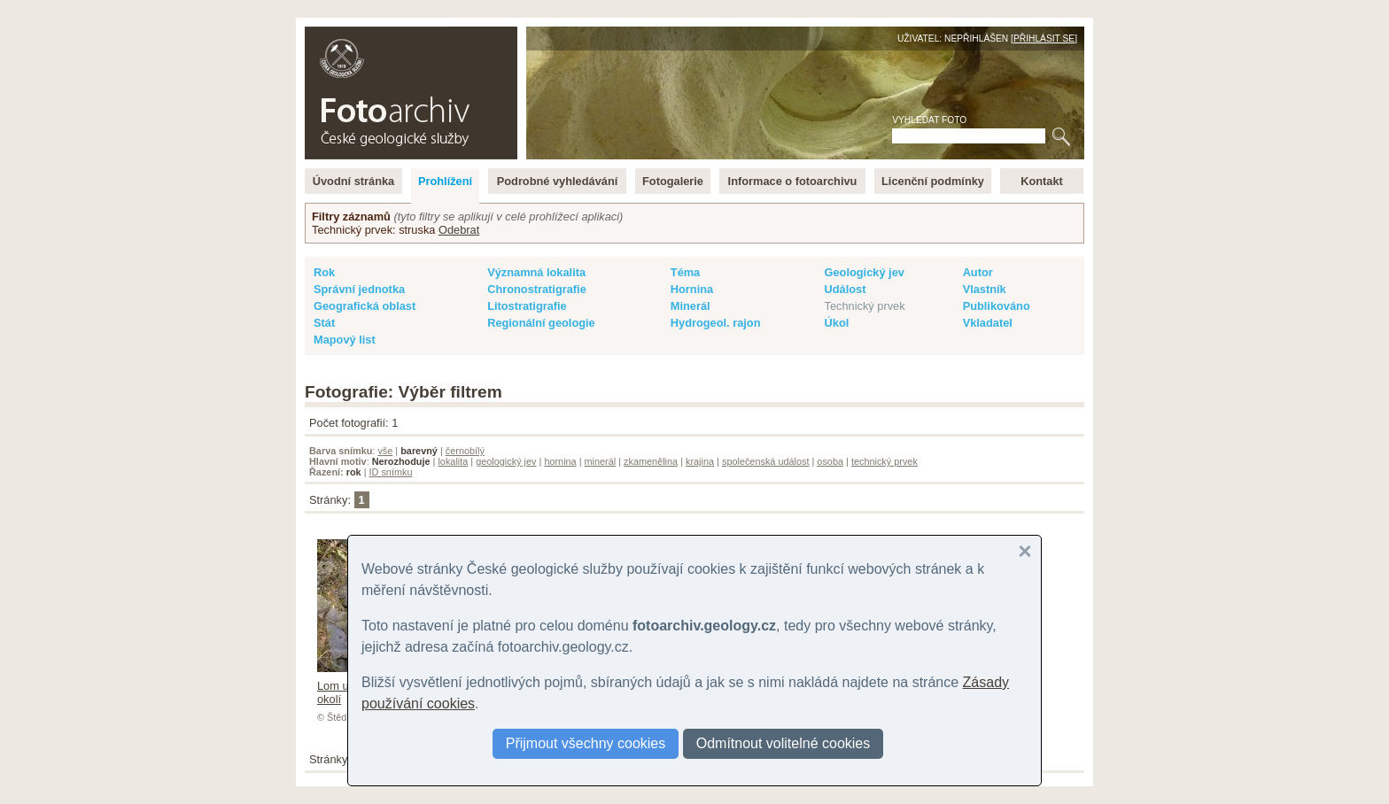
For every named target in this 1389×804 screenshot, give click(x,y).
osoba (830, 461)
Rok (324, 272)
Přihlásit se (1044, 38)
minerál (601, 461)
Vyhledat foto (929, 120)
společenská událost (766, 461)
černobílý (465, 450)
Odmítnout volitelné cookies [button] (783, 743)
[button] (1025, 552)
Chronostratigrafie (536, 289)
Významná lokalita (536, 272)
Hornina (692, 289)
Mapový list (345, 339)
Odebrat (458, 229)
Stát (324, 322)
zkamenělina (651, 461)
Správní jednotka (359, 289)
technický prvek (884, 461)
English (496, 36)
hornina (560, 461)
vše (384, 450)
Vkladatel (988, 322)
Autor (978, 272)
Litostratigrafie (527, 306)
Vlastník (984, 289)
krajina (700, 461)
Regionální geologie (541, 322)
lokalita (453, 461)
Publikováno (996, 306)
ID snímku (391, 472)
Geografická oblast (364, 306)
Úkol (837, 322)
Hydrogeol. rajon (716, 322)
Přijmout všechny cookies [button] (586, 743)
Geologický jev (864, 272)
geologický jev (506, 461)
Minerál (690, 306)
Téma (685, 272)
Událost (845, 289)
